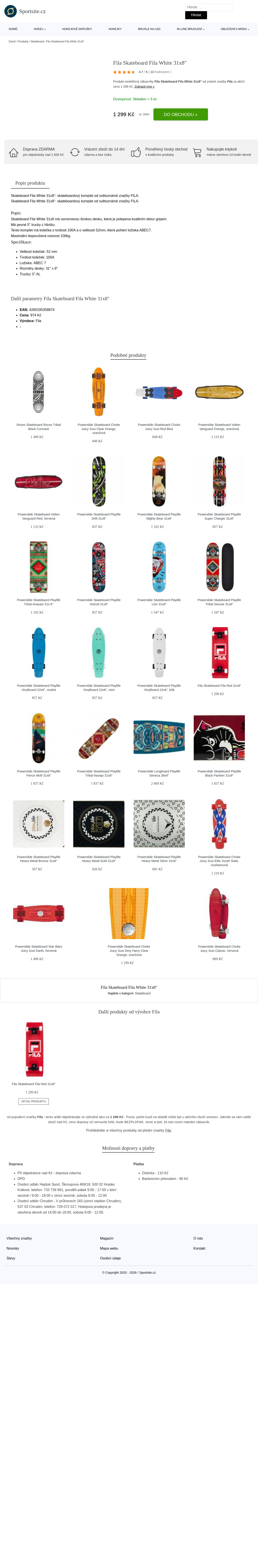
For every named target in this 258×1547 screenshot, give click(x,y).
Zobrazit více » (144, 86)
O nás (198, 1238)
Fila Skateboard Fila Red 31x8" (219, 685)
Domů (13, 29)
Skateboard (37, 41)
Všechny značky (19, 1238)
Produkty (23, 41)
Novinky (13, 1248)
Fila (229, 81)
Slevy (11, 1258)
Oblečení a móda (234, 29)
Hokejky (115, 29)
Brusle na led (149, 29)
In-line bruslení (189, 29)
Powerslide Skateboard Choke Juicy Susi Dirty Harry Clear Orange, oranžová (129, 950)
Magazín (106, 1238)
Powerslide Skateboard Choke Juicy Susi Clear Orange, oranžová (99, 429)
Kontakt (199, 1248)
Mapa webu (109, 1248)
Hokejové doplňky (77, 29)
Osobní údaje (110, 1258)
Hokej (38, 29)
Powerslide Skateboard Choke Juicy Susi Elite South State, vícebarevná (219, 861)
